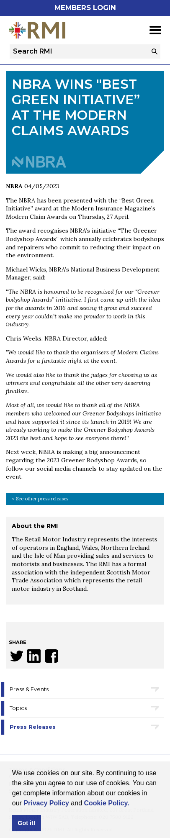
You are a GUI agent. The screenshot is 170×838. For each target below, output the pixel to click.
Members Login (85, 7)
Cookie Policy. (106, 803)
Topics (18, 708)
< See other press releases (40, 499)
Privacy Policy (46, 803)
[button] (132, 803)
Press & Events (29, 689)
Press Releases (33, 727)
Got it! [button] (26, 823)
